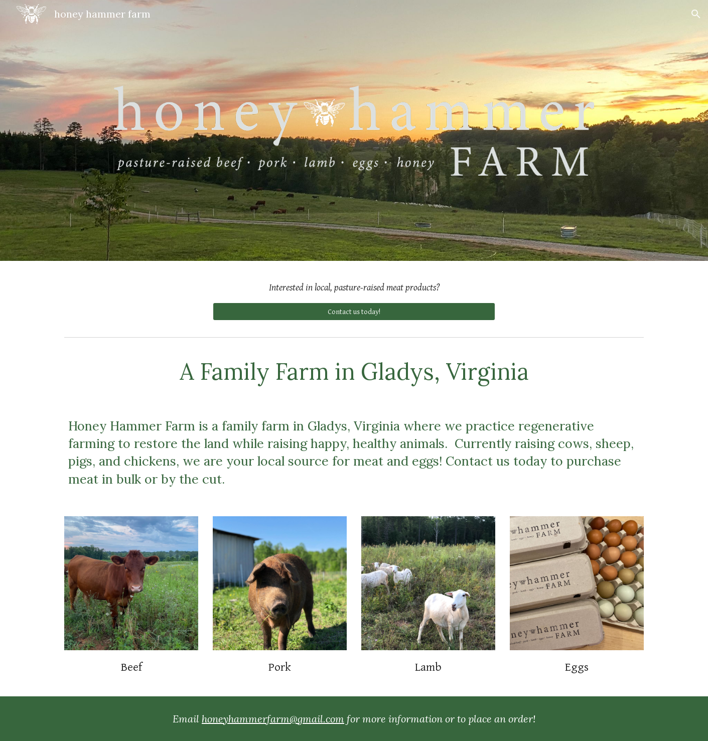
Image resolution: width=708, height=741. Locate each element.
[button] (696, 14)
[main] (354, 288)
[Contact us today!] (353, 311)
